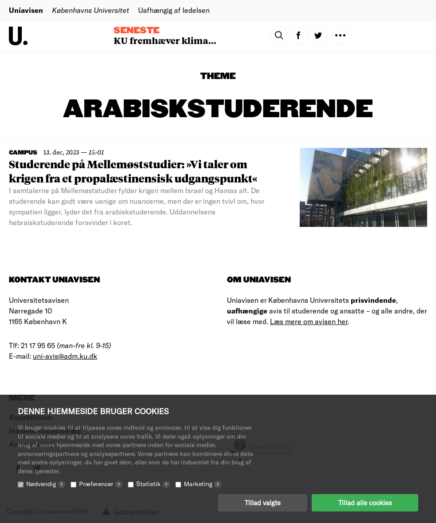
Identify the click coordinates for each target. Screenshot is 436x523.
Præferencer (101, 484)
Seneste (136, 31)
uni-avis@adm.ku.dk (65, 356)
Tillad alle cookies (365, 503)
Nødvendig (45, 484)
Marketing (203, 484)
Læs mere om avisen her (309, 321)
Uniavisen (26, 10)
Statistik (153, 484)
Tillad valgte (263, 503)
